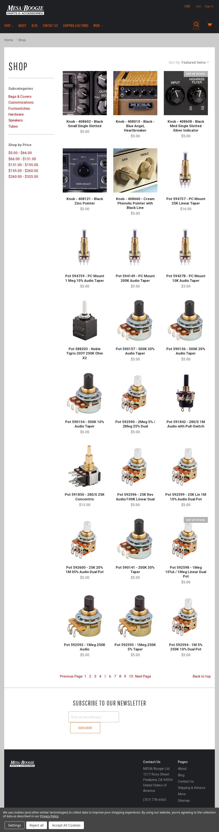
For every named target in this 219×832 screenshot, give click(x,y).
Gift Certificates (19, 804)
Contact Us (50, 26)
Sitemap (184, 789)
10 (131, 676)
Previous (71, 676)
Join (198, 6)
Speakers (15, 120)
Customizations (21, 102)
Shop (8, 26)
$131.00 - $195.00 (23, 165)
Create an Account (47, 804)
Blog (35, 26)
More (98, 26)
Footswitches (19, 108)
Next (143, 676)
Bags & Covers (19, 96)
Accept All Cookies (66, 825)
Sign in (209, 6)
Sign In (68, 804)
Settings (14, 825)
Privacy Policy (49, 816)
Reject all (37, 825)
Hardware (16, 114)
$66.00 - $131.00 (22, 159)
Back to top (202, 676)
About (22, 26)
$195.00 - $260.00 (23, 171)
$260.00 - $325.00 (23, 176)
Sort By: (175, 62)
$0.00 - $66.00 (20, 153)
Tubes (13, 126)
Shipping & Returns (76, 26)
